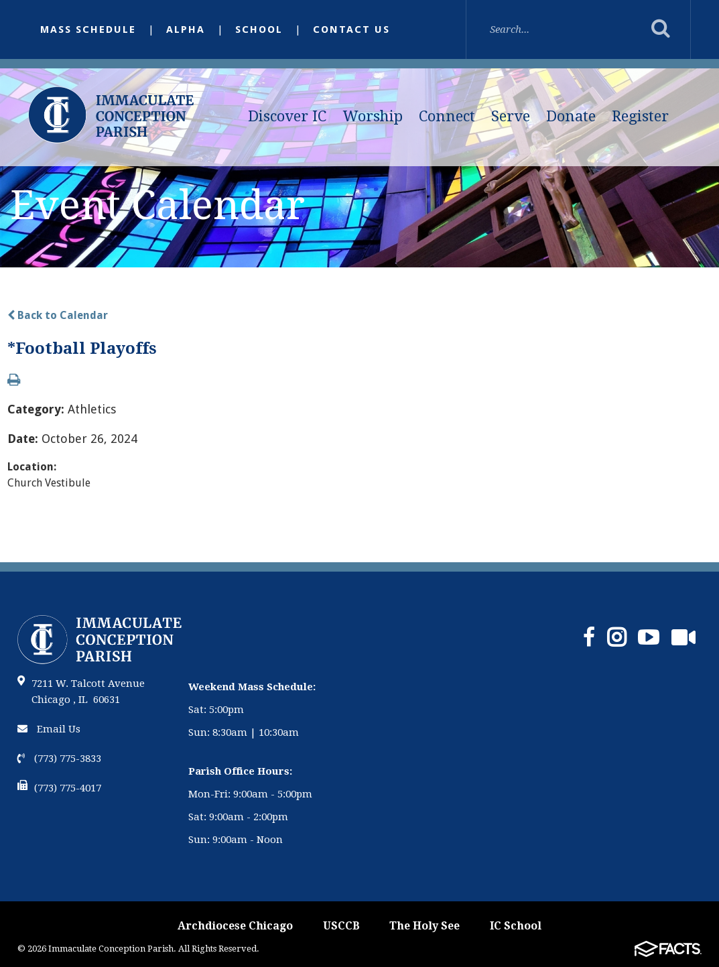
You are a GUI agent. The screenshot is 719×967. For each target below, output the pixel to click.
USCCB (341, 925)
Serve (510, 116)
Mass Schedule (88, 29)
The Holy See (424, 925)
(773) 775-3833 (59, 759)
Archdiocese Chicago (235, 925)
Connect (447, 116)
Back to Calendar (57, 315)
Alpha (185, 29)
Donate (571, 116)
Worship (373, 116)
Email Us (48, 729)
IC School (515, 925)
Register (640, 116)
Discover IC (287, 116)
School (259, 29)
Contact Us (351, 29)
